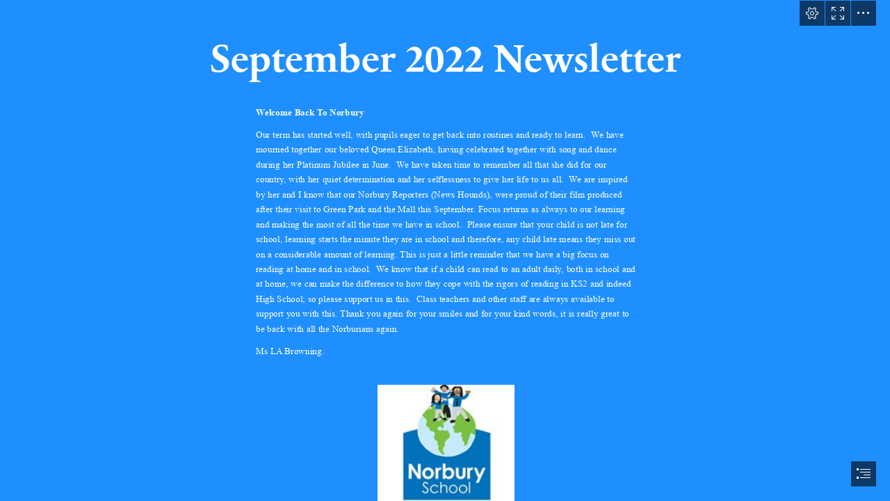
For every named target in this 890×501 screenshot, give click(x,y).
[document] (445, 250)
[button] (812, 13)
